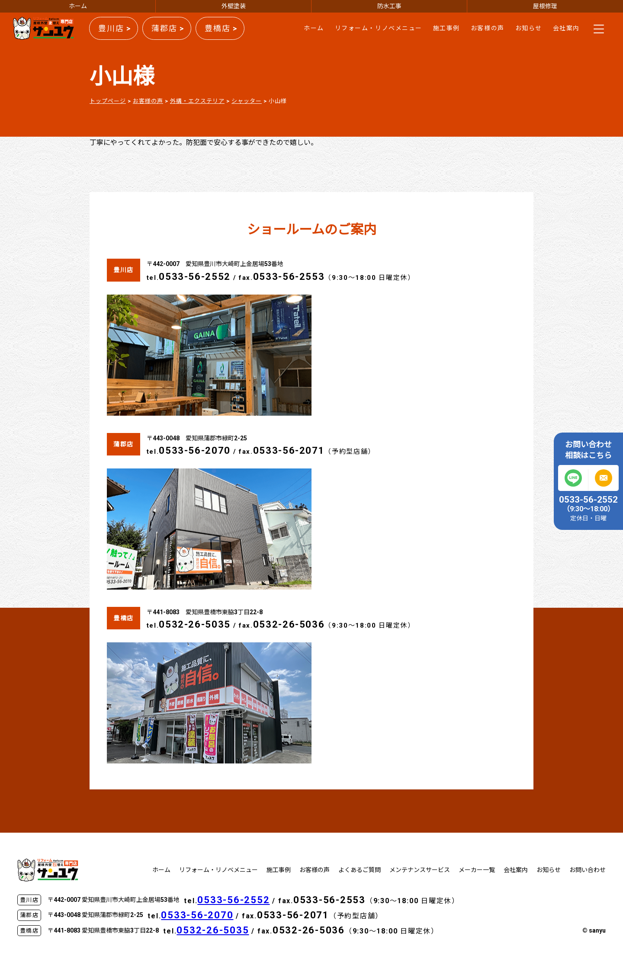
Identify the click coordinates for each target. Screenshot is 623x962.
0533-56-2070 (195, 450)
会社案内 (566, 28)
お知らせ (528, 28)
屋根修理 (545, 6)
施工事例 (446, 28)
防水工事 (389, 6)
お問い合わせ (587, 869)
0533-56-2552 (195, 276)
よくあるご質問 (359, 869)
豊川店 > (114, 28)
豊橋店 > (221, 28)
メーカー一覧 (477, 869)
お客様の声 (487, 28)
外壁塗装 (234, 6)
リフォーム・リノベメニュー (378, 28)
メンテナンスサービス (419, 869)
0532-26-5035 (195, 624)
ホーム (78, 6)
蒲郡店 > (167, 28)
